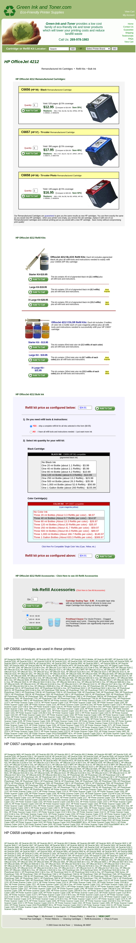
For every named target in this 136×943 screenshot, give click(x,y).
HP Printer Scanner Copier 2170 (70, 725)
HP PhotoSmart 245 (15, 779)
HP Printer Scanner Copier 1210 (42, 705)
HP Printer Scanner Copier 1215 (45, 798)
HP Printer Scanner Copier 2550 (20, 738)
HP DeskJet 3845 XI (59, 847)
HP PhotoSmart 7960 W (40, 701)
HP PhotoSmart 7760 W (88, 699)
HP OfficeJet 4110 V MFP (73, 670)
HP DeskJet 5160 (75, 661)
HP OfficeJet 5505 (106, 674)
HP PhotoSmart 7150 (75, 690)
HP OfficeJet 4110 (12, 670)
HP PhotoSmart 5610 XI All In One (26, 690)
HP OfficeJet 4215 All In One (78, 672)
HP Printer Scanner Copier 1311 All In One (70, 711)
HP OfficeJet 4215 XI (117, 672)
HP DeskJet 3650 (41, 845)
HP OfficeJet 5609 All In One (42, 680)
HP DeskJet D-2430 (124, 854)
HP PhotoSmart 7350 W (21, 694)
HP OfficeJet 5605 (66, 678)
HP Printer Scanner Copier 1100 (64, 701)
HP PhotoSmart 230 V (114, 686)
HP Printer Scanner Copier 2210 (57, 729)
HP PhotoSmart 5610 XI (61, 872)
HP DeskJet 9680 (81, 666)
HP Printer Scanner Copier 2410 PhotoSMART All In (50, 734)
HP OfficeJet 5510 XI (119, 676)
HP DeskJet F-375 (47, 856)
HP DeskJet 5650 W (109, 664)
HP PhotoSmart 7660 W (93, 696)
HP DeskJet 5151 (59, 661)
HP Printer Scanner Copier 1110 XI (25, 703)
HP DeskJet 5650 (75, 664)
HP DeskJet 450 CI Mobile (82, 659)
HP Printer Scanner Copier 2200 (29, 729)
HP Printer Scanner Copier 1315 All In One (33, 713)
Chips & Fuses (111, 919)
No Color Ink (68, 512)
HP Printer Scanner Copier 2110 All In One (96, 721)
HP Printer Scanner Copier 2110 (64, 721)
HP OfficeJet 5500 (89, 674)
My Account (128, 15)
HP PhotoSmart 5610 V (77, 688)
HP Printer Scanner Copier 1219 (70, 709)
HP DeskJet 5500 (106, 661)
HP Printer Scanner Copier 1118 (54, 703)
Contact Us (128, 27)
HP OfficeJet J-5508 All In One (47, 686)
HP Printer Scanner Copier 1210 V (108, 705)
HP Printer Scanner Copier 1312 (102, 711)
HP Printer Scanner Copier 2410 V (88, 734)
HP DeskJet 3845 (42, 847)
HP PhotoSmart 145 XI (67, 777)
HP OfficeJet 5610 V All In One (117, 864)
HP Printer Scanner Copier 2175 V (66, 727)
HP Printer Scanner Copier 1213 (116, 707)
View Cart (129, 11)
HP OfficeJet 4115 (123, 765)
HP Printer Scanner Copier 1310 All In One (33, 800)
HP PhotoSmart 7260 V (29, 781)
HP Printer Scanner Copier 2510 (45, 736)
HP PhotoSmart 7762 (107, 699)
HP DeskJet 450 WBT (103, 659)
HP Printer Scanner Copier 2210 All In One (89, 729)
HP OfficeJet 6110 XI (88, 684)
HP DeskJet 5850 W (33, 666)
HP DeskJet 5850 (17, 666)
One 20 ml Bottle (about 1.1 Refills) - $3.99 (68, 465)
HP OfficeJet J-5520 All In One (73, 686)
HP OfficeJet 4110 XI (94, 670)
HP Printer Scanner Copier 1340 (88, 715)
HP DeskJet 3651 (92, 845)
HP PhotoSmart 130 (93, 775)
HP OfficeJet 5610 (62, 680)
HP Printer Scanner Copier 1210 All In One (74, 705)
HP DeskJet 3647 (26, 845)
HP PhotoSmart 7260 (114, 690)
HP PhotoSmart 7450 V (60, 694)
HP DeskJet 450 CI (62, 659)
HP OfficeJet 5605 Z (108, 678)
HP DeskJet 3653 (108, 845)
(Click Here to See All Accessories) (90, 590)
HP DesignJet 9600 (12, 659)
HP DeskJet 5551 (43, 664)
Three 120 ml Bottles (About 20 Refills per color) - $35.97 (68, 524)
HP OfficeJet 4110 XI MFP (115, 670)
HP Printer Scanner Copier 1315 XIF (27, 804)
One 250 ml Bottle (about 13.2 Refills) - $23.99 (68, 478)
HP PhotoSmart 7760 (47, 699)
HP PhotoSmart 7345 (91, 692)
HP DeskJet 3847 (76, 847)
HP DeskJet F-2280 (115, 856)
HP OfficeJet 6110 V (70, 684)
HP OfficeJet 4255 (57, 674)
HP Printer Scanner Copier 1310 (98, 709)
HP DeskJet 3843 (27, 847)
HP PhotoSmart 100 (75, 775)
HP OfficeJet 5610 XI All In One (42, 682)
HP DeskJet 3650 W (75, 845)
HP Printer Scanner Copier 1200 (82, 703)
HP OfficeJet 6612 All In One (21, 686)
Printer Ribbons (52, 919)
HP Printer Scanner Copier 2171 (98, 725)
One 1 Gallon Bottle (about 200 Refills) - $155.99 (68, 487)
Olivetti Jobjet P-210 (79, 738)
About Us (90, 916)
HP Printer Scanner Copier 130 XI (65, 789)
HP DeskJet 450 (28, 659)
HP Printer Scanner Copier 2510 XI (102, 907)
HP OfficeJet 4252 (41, 674)
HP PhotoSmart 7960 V (19, 701)
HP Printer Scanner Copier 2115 (33, 814)
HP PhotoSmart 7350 (110, 692)
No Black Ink (68, 462)
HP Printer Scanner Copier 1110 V (24, 792)
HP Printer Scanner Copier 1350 (52, 717)
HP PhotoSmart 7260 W (31, 692)
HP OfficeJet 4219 (121, 767)
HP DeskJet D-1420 (12, 854)
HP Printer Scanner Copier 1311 (37, 711)
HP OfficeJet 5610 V (104, 680)
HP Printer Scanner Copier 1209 (42, 794)
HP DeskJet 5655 (44, 852)
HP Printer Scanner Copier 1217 (42, 709)
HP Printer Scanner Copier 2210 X (25, 731)
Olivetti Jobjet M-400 (61, 738)
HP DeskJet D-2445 (12, 856)
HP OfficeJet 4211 (25, 672)
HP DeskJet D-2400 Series (103, 854)
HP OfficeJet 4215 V (99, 672)
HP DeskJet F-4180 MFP (46, 858)
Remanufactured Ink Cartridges (57, 69)
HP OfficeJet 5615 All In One (68, 682)
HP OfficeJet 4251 (25, 674)
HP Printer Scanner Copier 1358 (75, 719)
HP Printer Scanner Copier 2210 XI (55, 731)
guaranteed (49, 216)
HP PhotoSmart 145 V (48, 777)
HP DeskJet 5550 (122, 661)
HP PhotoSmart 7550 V (120, 694)
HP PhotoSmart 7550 (101, 694)
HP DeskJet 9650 (50, 666)
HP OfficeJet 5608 (21, 680)
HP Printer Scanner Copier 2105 (29, 810)
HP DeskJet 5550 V (75, 850)
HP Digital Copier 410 (99, 666)
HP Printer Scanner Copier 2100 (103, 719)
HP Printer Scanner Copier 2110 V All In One (36, 723)
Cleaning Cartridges (72, 919)
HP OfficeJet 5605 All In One (86, 678)
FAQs (130, 39)
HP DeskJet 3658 (123, 845)
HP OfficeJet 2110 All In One (33, 668)
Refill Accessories (93, 919)
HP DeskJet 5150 (107, 847)
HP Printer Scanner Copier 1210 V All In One (43, 796)
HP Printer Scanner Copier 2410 (29, 822)
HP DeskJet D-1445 (30, 854)
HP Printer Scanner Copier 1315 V (66, 713)
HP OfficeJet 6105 (12, 684)
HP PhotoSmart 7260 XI (52, 692)
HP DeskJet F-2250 (97, 856)
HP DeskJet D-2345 (65, 854)
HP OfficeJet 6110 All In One (49, 684)
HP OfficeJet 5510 (59, 676)
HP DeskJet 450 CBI (44, 659)
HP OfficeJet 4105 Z (124, 668)
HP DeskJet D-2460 (30, 856)
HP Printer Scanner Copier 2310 (84, 731)
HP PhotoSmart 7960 (20, 880)
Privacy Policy (76, 916)
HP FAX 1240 (14, 668)
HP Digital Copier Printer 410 (70, 858)
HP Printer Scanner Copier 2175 (17, 816)
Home (130, 24)
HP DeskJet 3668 (11, 847)
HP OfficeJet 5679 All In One (93, 682)
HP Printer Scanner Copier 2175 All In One (33, 727)
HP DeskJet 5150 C (25, 661)
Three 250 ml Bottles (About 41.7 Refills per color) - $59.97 (68, 528)
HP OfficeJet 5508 (18, 676)
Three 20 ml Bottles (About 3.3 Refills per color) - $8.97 (68, 515)
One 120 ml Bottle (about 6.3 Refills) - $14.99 (68, 475)
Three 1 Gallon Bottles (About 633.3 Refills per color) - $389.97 (68, 537)
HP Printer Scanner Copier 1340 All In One (102, 889)
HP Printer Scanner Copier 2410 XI (117, 734)
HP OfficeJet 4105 (107, 668)
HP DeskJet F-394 (63, 856)
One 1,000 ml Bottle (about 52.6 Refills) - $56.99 (68, 484)
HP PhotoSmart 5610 (30, 688)
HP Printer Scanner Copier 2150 (42, 725)
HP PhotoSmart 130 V (112, 775)
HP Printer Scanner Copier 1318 (60, 715)
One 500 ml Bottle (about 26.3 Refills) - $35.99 (68, 481)
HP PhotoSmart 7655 (34, 696)
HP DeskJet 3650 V (58, 845)
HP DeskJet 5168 (90, 661)
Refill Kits (80, 69)
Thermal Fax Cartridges (30, 919)
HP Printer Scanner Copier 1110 (92, 701)
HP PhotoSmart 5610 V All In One (102, 688)
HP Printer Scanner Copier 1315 (29, 802)
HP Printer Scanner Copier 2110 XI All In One (105, 723)
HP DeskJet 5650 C (91, 664)
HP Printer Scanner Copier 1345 (24, 717)
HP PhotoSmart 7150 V (94, 690)
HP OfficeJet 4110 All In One (32, 670)
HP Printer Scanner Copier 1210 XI (48, 707)
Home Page (32, 916)
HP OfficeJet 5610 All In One (83, 680)
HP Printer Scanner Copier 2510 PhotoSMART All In (82, 736)
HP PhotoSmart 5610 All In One (53, 688)
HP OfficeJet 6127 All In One (110, 684)
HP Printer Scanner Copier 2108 (36, 721)
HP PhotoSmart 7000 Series (53, 690)
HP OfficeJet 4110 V (53, 670)
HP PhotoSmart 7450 (41, 694)
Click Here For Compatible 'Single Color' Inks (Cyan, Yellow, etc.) (69, 547)
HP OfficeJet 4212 (41, 672)
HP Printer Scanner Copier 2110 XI (70, 723)
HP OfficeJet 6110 (28, 684)
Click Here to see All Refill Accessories (77, 576)
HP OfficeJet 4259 (73, 674)
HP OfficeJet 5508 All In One (39, 676)
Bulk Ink (92, 69)
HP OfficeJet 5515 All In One (29, 678)
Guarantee (128, 30)
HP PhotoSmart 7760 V (67, 699)
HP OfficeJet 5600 (49, 678)
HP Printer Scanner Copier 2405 (112, 731)
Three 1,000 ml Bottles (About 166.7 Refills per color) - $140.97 (68, 534)
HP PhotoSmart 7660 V (72, 696)
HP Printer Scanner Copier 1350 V (117, 717)
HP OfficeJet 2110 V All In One (58, 668)
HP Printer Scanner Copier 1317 (32, 715)
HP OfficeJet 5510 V (101, 676)
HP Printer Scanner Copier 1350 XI (18, 719)
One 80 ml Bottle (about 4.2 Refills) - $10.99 (68, 472)
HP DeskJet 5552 (59, 664)
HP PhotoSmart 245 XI (53, 779)
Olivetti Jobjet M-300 (43, 738)
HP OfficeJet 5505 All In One (110, 769)
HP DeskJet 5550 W (26, 664)
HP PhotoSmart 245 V (34, 779)
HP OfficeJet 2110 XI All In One (85, 668)
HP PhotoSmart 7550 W (14, 696)
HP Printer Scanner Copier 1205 (110, 703)
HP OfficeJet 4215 (57, 672)
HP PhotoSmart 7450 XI (81, 694)
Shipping (129, 33)
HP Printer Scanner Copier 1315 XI (96, 713)
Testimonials (127, 36)
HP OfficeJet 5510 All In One (80, 676)
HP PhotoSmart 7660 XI (114, 696)
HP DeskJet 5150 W (42, 661)
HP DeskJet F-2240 (80, 856)
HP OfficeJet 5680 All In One (118, 682)
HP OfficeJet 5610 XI (20, 682)
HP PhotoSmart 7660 (53, 696)
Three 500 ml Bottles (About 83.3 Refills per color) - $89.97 (68, 531)
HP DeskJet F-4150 (27, 858)
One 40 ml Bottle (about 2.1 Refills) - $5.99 (68, 468)
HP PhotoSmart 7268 (72, 692)
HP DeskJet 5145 (120, 659)
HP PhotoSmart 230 (95, 686)
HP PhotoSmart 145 (29, 777)
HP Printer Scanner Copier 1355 (48, 719)
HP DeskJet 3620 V (120, 843)
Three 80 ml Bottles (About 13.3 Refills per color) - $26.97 (68, 521)
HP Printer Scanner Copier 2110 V (23, 812)
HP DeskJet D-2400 (83, 854)
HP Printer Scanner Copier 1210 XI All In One (83, 707)
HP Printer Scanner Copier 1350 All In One (84, 717)
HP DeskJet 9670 (66, 666)
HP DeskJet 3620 (103, 843)
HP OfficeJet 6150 (33, 775)
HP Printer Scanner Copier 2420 (17, 736)
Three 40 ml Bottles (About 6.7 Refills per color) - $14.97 (68, 518)
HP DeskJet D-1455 (48, 854)
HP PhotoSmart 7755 (29, 699)
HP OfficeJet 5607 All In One (121, 862)
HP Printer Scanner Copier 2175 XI (96, 727)
